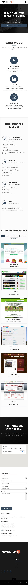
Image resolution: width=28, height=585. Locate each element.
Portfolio (17, 565)
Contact (16, 567)
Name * (3, 476)
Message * (3, 491)
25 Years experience (14, 26)
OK (22, 451)
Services (17, 562)
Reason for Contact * (6, 481)
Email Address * (4, 486)
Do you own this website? (7, 451)
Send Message (6, 508)
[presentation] (11, 503)
